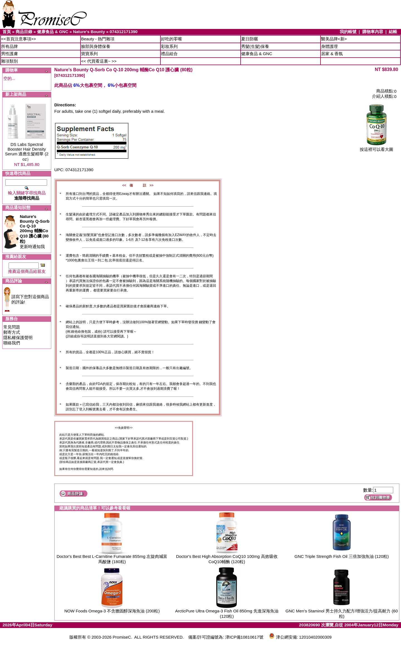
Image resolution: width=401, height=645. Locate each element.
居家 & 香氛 (332, 53)
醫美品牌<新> (334, 38)
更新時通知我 (35, 231)
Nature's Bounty (89, 31)
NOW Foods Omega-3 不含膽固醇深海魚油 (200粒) (112, 611)
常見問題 (11, 327)
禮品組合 (169, 53)
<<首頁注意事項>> (18, 38)
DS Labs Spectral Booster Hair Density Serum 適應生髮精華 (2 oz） (26, 151)
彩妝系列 (169, 46)
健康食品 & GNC (53, 31)
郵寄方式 (11, 332)
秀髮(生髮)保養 (255, 46)
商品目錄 (24, 31)
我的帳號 (348, 31)
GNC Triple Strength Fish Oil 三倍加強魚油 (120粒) (342, 556)
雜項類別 (9, 61)
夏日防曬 (249, 38)
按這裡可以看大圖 (376, 147)
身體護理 (329, 46)
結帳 (393, 31)
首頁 (7, 31)
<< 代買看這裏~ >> (98, 61)
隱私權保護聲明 (18, 337)
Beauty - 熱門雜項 (97, 38)
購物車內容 (372, 31)
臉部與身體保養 (95, 46)
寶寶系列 (89, 53)
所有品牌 (9, 46)
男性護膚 (9, 53)
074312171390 (124, 31)
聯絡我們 (11, 342)
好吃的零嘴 (171, 38)
